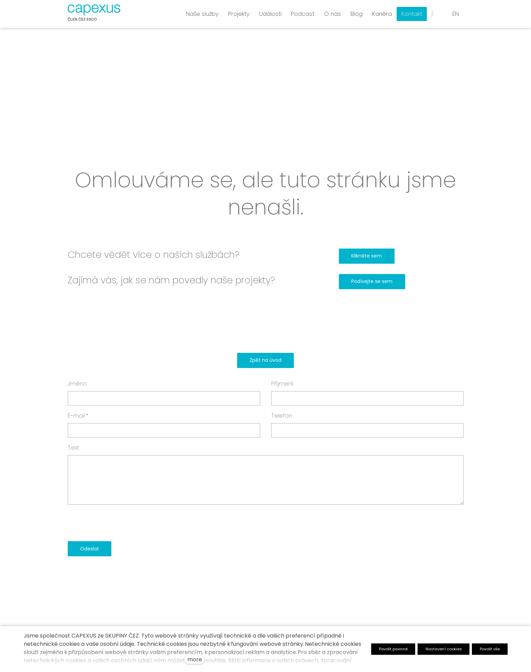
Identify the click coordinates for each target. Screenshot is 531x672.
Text (73, 447)
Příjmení (282, 383)
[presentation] (120, 523)
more (194, 659)
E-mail (78, 415)
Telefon (281, 415)
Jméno (77, 383)
